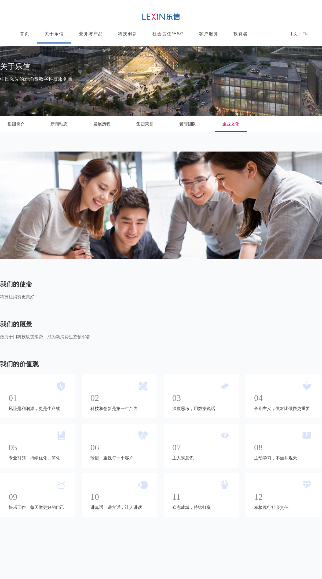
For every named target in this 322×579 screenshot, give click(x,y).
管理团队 (187, 124)
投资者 (240, 33)
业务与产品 (91, 33)
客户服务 (208, 33)
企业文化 (230, 124)
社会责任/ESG (168, 33)
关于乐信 (54, 33)
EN (305, 34)
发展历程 (102, 124)
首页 (25, 33)
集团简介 (16, 124)
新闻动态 (59, 124)
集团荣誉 (144, 124)
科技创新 (127, 33)
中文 (293, 34)
